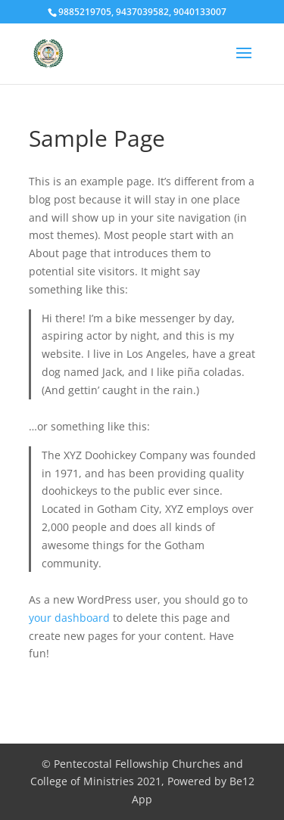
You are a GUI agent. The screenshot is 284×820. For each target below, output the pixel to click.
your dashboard (69, 617)
